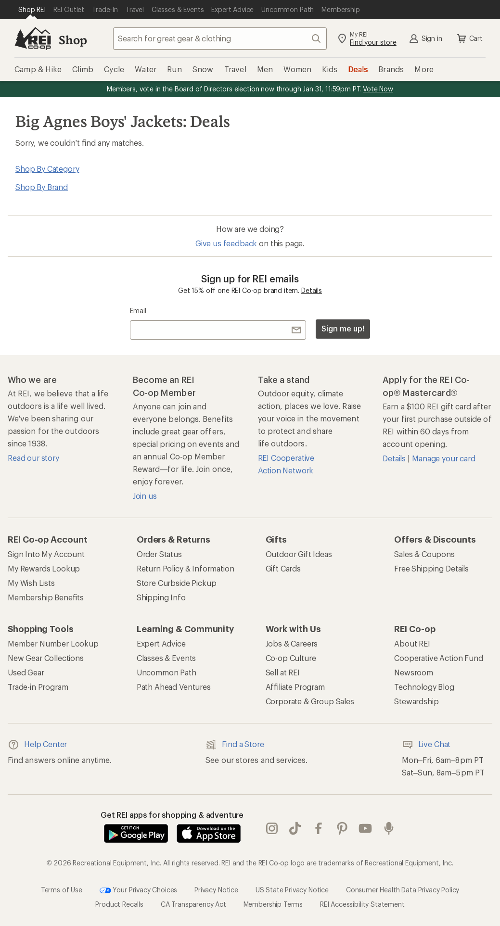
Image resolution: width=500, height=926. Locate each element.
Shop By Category (47, 168)
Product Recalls (119, 904)
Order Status (159, 553)
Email (138, 310)
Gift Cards (283, 568)
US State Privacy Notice (292, 890)
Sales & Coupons (424, 553)
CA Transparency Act (193, 904)
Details (311, 290)
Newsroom (413, 672)
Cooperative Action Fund (438, 657)
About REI (412, 643)
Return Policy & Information (185, 568)
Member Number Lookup (53, 643)
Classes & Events (166, 657)
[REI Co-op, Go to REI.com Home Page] (32, 38)
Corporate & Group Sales (310, 701)
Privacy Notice (216, 890)
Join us (145, 495)
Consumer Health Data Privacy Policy (402, 890)
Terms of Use (61, 890)
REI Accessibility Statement (362, 904)
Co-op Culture (291, 657)
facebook (318, 828)
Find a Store (234, 744)
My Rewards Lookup (44, 568)
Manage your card (443, 458)
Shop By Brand (41, 186)
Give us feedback (226, 243)
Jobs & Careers (292, 643)
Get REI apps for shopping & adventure (172, 814)
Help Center (37, 744)
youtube (365, 828)
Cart (469, 38)
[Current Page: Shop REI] (32, 9)
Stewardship (416, 701)
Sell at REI (283, 672)
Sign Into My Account (46, 553)
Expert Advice (161, 643)
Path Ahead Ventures (174, 686)
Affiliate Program (295, 686)
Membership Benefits (46, 597)
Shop (73, 40)
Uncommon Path (166, 672)
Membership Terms (273, 904)
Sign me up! (342, 328)
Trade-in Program (38, 686)
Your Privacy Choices (139, 890)
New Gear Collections (46, 657)
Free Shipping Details (431, 568)
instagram (272, 828)
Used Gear (26, 672)
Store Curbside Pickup (177, 582)
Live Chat (426, 744)
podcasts (389, 828)
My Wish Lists (31, 582)
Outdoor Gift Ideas (299, 553)
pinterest (342, 828)
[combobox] (220, 38)
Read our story (33, 457)
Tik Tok (295, 828)
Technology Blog (424, 686)
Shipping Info (161, 597)
